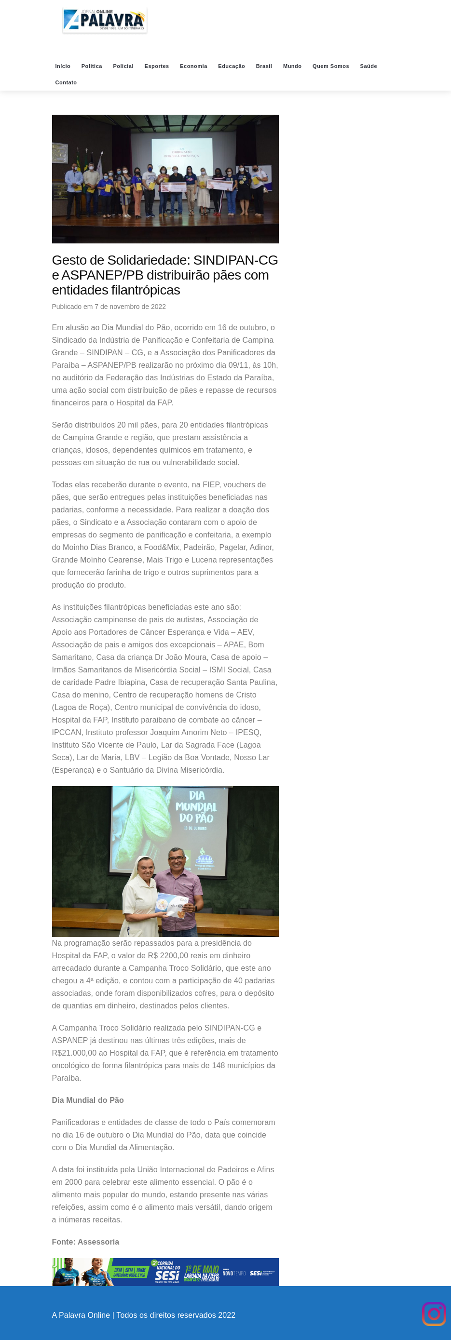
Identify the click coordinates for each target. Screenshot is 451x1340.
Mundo (293, 66)
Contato (67, 82)
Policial (124, 66)
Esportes (158, 66)
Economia (194, 66)
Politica (93, 66)
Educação (232, 66)
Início (63, 66)
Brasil (265, 66)
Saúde (369, 66)
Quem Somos (332, 66)
